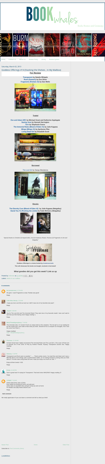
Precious (9, 340)
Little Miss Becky (12, 300)
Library (43, 59)
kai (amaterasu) (11, 290)
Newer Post (5, 445)
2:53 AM (20, 300)
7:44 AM (24, 322)
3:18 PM (14, 354)
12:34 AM (20, 290)
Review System (54, 59)
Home (3, 59)
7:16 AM (14, 380)
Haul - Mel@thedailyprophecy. (16, 332)
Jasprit (9, 311)
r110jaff (9, 380)
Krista (8, 370)
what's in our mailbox (13, 278)
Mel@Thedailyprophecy (14, 322)
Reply (8, 295)
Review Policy (33, 59)
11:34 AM (15, 340)
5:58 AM (14, 311)
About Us (22, 59)
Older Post (66, 445)
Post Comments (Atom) (17, 448)
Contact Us (12, 59)
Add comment (6, 394)
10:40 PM (14, 370)
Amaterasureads (48, 263)
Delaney (9, 354)
